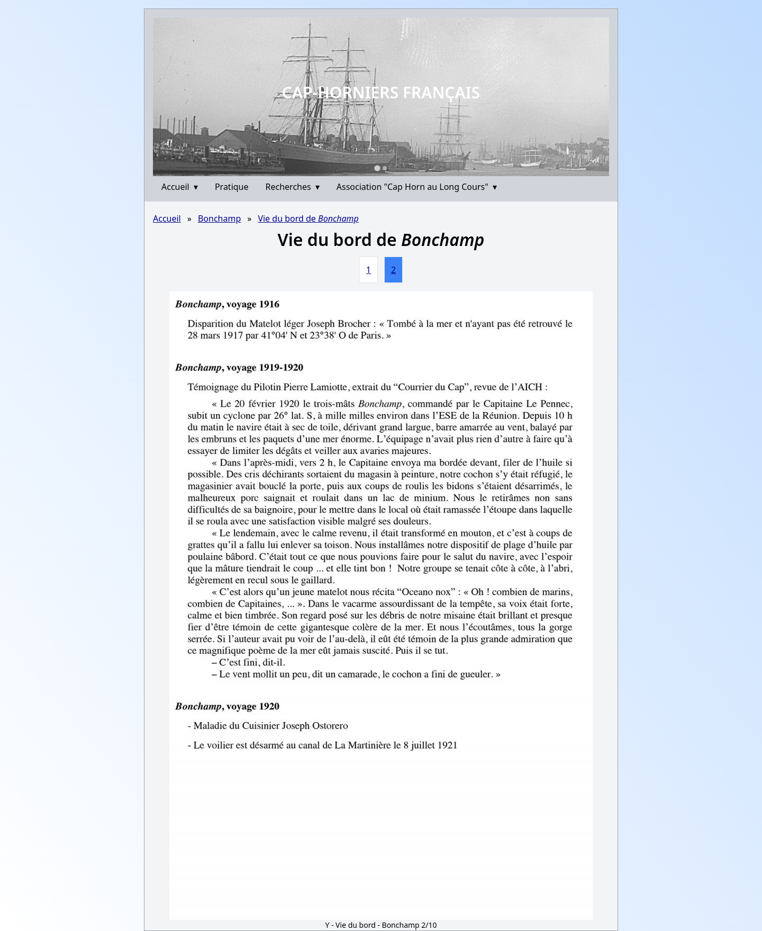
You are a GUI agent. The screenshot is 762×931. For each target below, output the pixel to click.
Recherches (293, 187)
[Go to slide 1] (377, 168)
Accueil (179, 187)
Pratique (232, 187)
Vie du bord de (308, 218)
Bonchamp (219, 218)
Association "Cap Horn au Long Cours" (417, 187)
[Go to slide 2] (385, 168)
